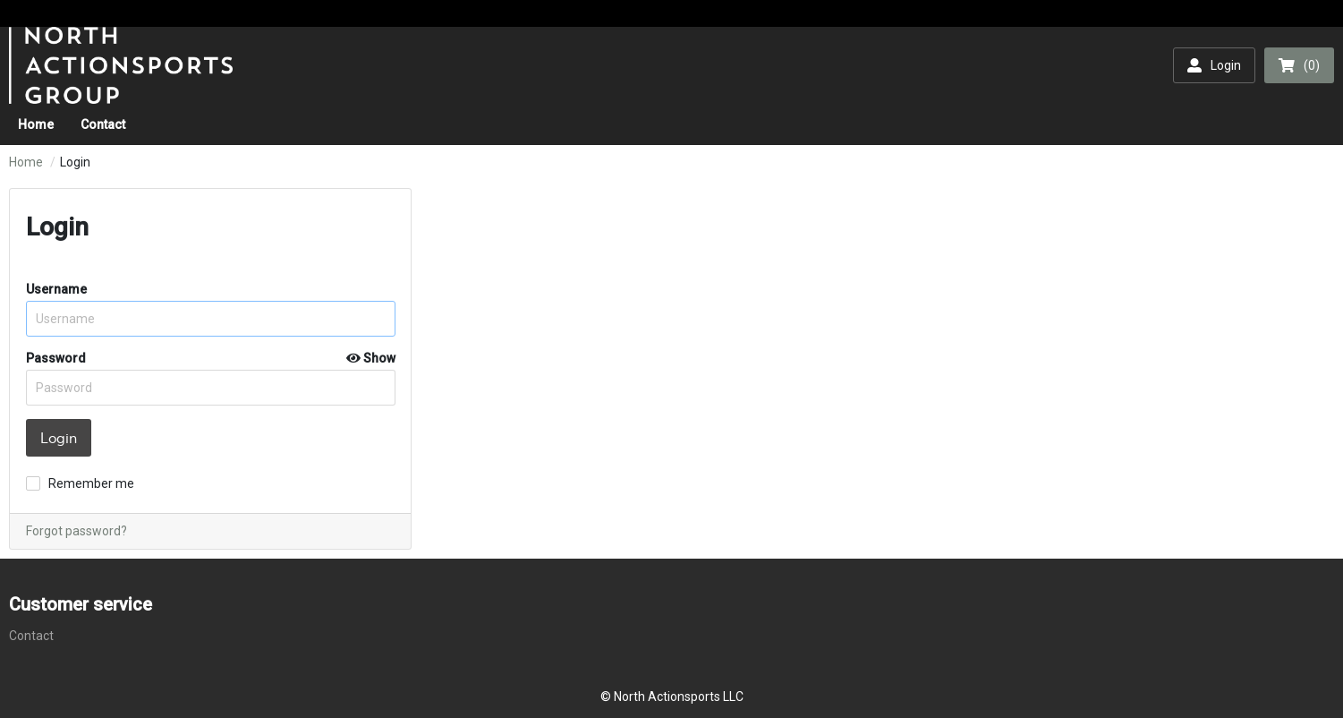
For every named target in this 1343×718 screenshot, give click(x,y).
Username (56, 289)
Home (26, 162)
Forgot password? (76, 531)
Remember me (91, 483)
